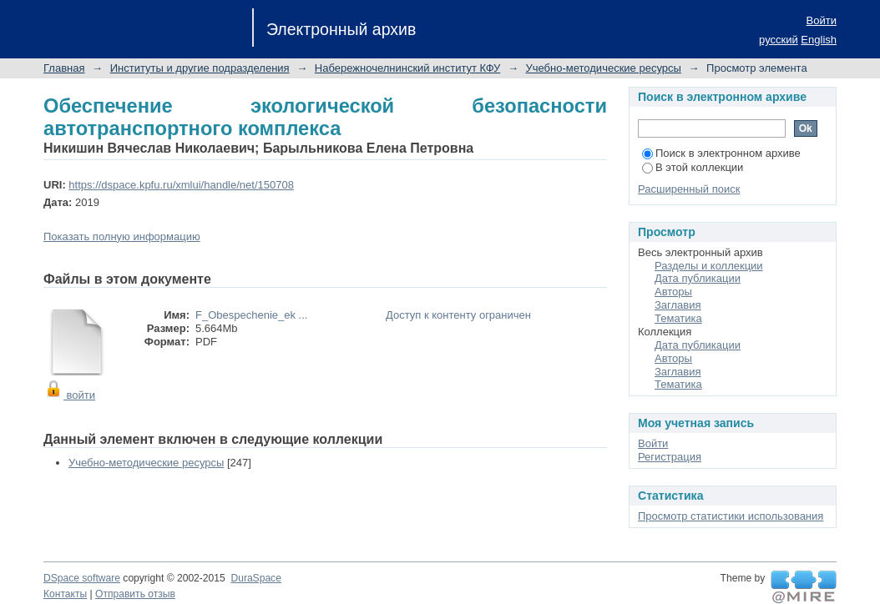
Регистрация (669, 456)
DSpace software (81, 578)
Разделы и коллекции (709, 265)
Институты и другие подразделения (200, 68)
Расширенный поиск (689, 189)
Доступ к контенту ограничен (458, 315)
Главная (63, 68)
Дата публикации (698, 278)
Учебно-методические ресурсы (603, 68)
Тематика (678, 318)
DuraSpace (255, 578)
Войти (822, 20)
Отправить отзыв (135, 594)
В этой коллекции (692, 167)
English (819, 39)
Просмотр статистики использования (730, 516)
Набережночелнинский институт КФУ (407, 68)
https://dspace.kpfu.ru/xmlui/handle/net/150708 (181, 185)
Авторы (673, 291)
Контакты (65, 594)
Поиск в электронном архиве (721, 153)
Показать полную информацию (121, 236)
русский (778, 39)
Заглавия (678, 305)
